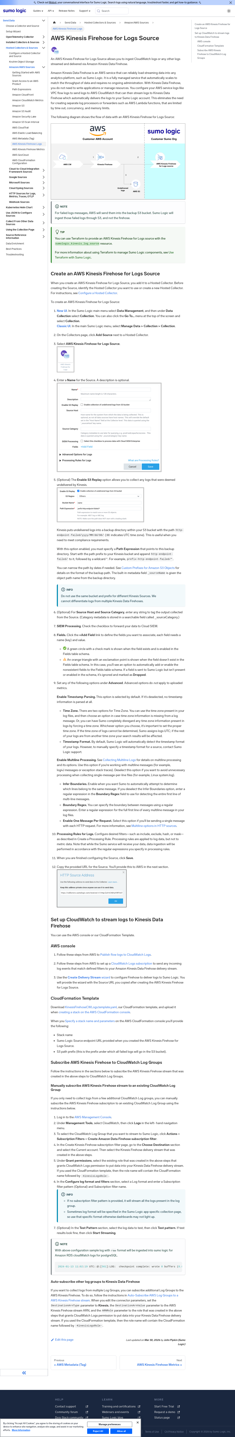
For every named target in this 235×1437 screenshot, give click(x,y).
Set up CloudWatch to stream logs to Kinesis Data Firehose (212, 35)
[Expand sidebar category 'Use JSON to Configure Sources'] (43, 214)
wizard (89, 977)
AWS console (203, 41)
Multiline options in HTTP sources (153, 826)
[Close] (230, 2)
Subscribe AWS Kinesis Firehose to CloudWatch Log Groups (211, 54)
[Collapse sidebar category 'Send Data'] (43, 20)
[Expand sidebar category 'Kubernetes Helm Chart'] (43, 207)
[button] (27, 202)
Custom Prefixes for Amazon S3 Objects (148, 568)
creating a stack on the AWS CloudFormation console (94, 1012)
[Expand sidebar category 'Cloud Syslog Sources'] (43, 188)
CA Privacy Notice (174, 1431)
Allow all (121, 1431)
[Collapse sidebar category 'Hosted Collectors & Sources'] (43, 48)
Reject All (98, 1431)
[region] (70, 1428)
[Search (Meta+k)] (112, 11)
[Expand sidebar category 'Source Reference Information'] (43, 236)
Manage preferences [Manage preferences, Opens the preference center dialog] (109, 1424)
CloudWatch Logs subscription (131, 963)
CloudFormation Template (210, 45)
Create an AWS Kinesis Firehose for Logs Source (212, 26)
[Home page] (54, 23)
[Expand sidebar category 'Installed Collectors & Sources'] (43, 42)
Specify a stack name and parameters (90, 1021)
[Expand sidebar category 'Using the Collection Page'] (43, 229)
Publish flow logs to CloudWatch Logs (125, 955)
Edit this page (62, 1340)
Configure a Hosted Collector (97, 293)
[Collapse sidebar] (24, 1372)
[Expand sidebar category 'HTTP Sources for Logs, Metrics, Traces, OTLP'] (43, 195)
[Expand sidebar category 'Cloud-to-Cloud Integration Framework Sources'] (43, 170)
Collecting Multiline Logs (119, 760)
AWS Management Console (92, 1117)
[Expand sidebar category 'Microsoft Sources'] (43, 182)
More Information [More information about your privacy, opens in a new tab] (21, 1430)
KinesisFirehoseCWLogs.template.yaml (91, 1007)
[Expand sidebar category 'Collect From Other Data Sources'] (43, 223)
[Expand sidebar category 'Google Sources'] (43, 177)
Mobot (52, 2)
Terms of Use (152, 1431)
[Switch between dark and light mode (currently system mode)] (229, 11)
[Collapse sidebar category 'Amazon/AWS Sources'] (43, 67)
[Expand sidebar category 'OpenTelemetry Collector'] (43, 37)
